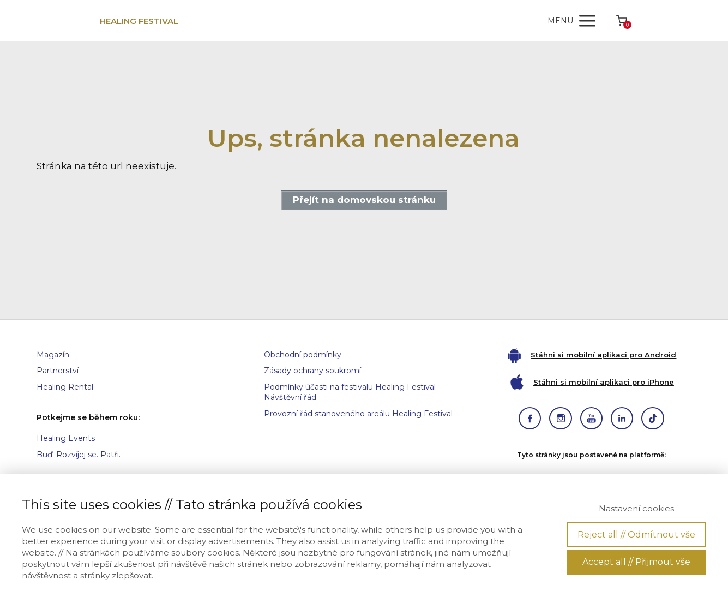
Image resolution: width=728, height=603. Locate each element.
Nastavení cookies (636, 508)
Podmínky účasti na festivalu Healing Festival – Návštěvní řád (353, 392)
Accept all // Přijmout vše (636, 562)
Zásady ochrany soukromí (312, 370)
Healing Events (66, 438)
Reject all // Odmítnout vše (636, 534)
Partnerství (58, 370)
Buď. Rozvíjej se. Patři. (79, 454)
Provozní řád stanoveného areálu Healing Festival (358, 414)
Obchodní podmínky (302, 355)
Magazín (53, 355)
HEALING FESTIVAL (139, 21)
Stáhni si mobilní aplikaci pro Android (603, 354)
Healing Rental (65, 387)
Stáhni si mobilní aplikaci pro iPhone (603, 382)
